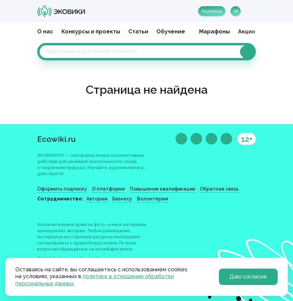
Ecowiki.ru (56, 139)
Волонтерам (152, 198)
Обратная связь (219, 189)
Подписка (211, 11)
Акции (246, 31)
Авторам (97, 198)
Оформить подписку (62, 189)
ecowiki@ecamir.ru (113, 249)
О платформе (108, 189)
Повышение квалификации (162, 189)
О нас (45, 31)
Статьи (138, 31)
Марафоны (214, 31)
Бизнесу (122, 198)
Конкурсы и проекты (90, 31)
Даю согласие (248, 276)
